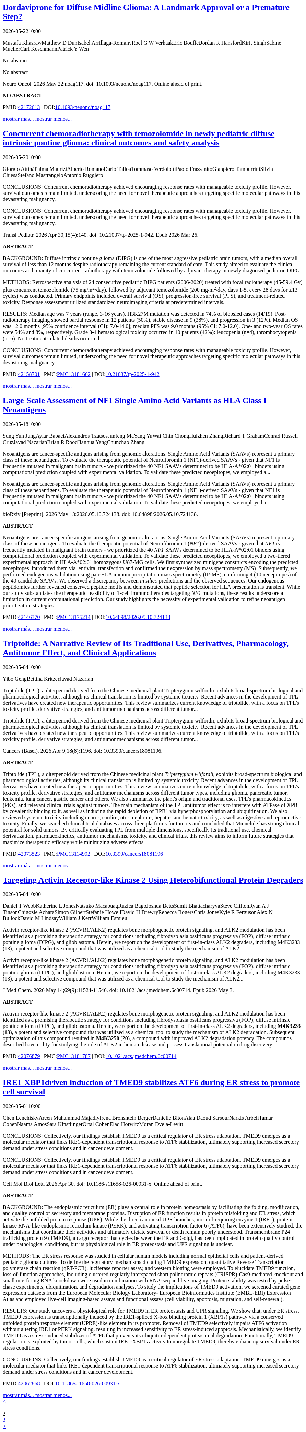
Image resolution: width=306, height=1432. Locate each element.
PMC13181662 (74, 374)
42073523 (29, 854)
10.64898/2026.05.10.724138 (138, 617)
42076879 (29, 1056)
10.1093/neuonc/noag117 (83, 107)
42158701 (29, 374)
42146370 (29, 617)
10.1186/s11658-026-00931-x (87, 1383)
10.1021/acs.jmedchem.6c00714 (141, 1056)
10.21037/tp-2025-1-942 (133, 374)
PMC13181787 (74, 1056)
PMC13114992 (73, 854)
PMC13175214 (74, 617)
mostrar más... (19, 119)
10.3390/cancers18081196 (134, 854)
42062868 (29, 1383)
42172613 (29, 107)
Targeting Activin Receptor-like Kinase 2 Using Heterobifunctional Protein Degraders (153, 880)
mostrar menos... (53, 119)
